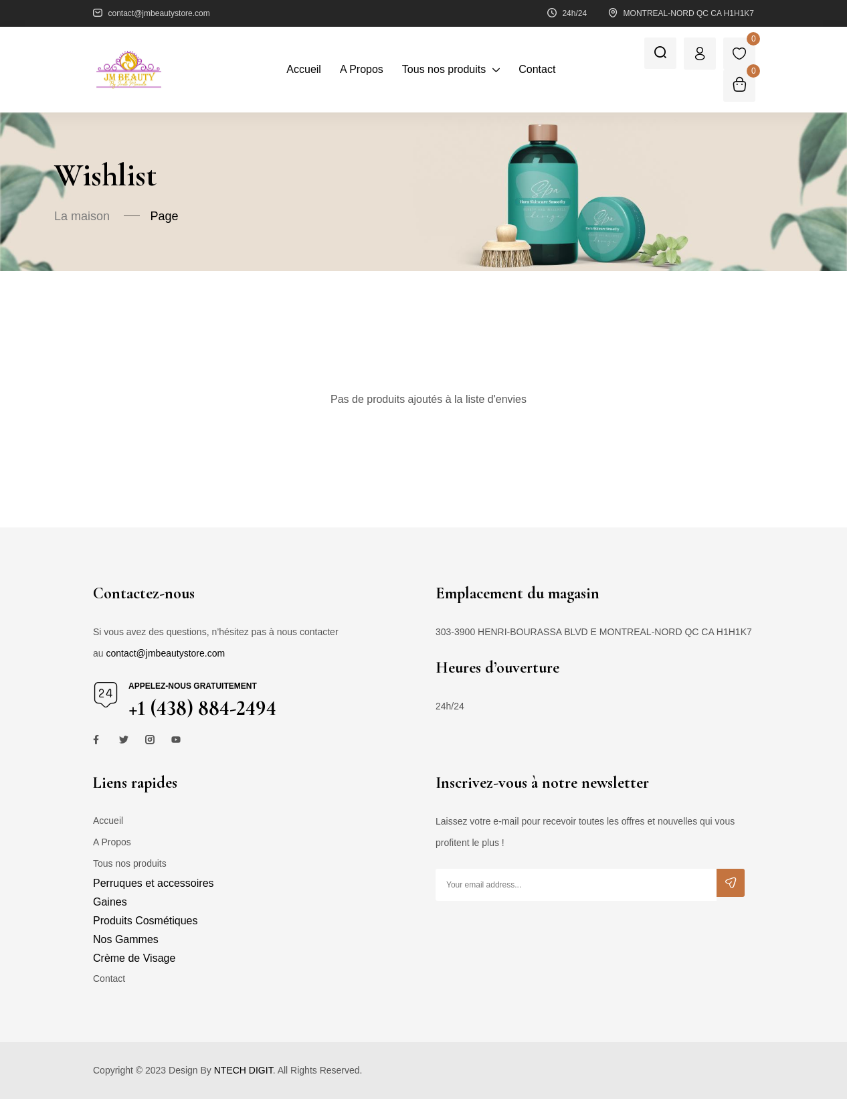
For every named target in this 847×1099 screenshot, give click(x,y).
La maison (82, 216)
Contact (109, 978)
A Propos (112, 842)
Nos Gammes (126, 939)
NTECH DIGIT (243, 1070)
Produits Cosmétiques (145, 920)
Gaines (110, 902)
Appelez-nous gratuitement (192, 686)
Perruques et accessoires (153, 883)
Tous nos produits (130, 863)
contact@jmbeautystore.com (165, 653)
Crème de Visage (134, 958)
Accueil (108, 820)
